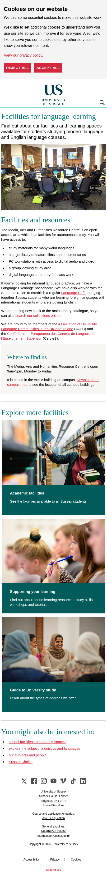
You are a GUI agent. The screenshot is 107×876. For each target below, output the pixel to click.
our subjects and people (28, 755)
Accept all (48, 68)
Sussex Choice (21, 762)
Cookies (76, 859)
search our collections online (37, 315)
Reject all (17, 68)
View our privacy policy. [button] (23, 55)
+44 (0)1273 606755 (53, 831)
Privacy (55, 859)
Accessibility (31, 859)
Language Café (73, 293)
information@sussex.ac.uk (53, 835)
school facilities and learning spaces (37, 742)
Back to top (53, 869)
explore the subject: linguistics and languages (44, 748)
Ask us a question (53, 818)
